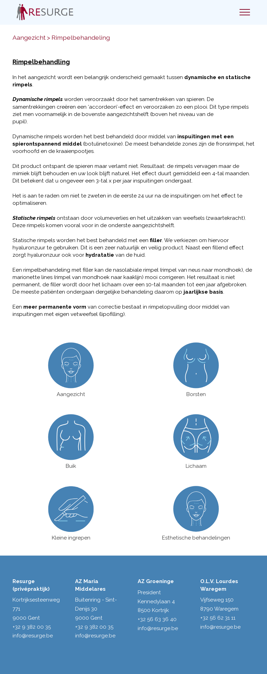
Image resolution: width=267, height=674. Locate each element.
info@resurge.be (33, 636)
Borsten (196, 394)
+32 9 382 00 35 (32, 627)
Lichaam (196, 466)
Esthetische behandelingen (196, 538)
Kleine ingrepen (71, 538)
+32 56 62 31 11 (217, 618)
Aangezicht (71, 394)
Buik (71, 466)
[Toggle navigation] (245, 12)
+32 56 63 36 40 (157, 619)
